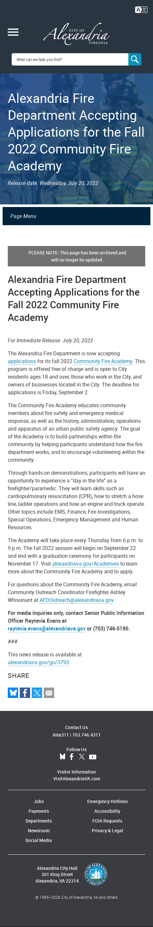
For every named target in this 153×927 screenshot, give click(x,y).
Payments (39, 811)
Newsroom (39, 830)
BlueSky (62, 757)
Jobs (39, 801)
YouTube (92, 757)
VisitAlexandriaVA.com (76, 778)
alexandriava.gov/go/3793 (38, 662)
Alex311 (61, 735)
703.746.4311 (86, 735)
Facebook (71, 757)
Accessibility (107, 811)
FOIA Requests (107, 821)
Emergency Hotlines (107, 801)
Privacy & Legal (107, 830)
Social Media (38, 840)
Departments (39, 821)
